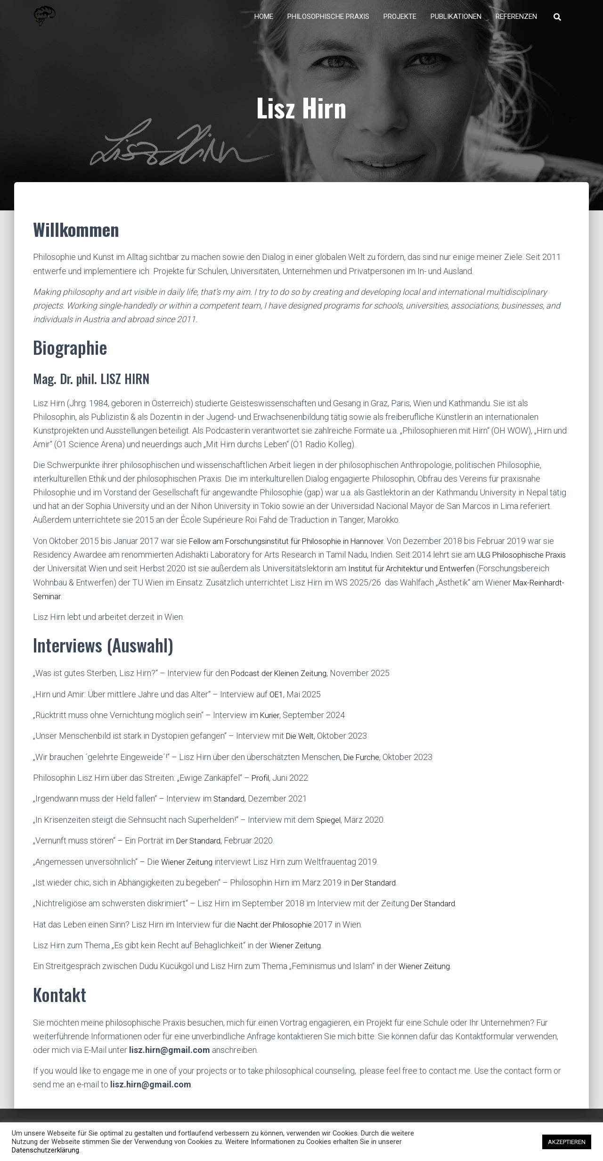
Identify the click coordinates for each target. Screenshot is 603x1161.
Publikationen (456, 23)
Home (263, 23)
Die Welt (301, 742)
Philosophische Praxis (328, 23)
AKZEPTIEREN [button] (567, 1141)
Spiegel (330, 825)
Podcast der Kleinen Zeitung (283, 680)
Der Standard (200, 846)
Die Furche (363, 763)
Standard (229, 805)
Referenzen (516, 23)
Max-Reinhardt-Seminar (103, 603)
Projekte (399, 23)
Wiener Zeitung (189, 867)
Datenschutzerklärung (45, 1150)
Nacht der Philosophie (277, 929)
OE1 (277, 700)
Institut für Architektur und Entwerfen (440, 575)
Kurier (271, 721)
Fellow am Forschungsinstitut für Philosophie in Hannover (293, 548)
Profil (261, 784)
